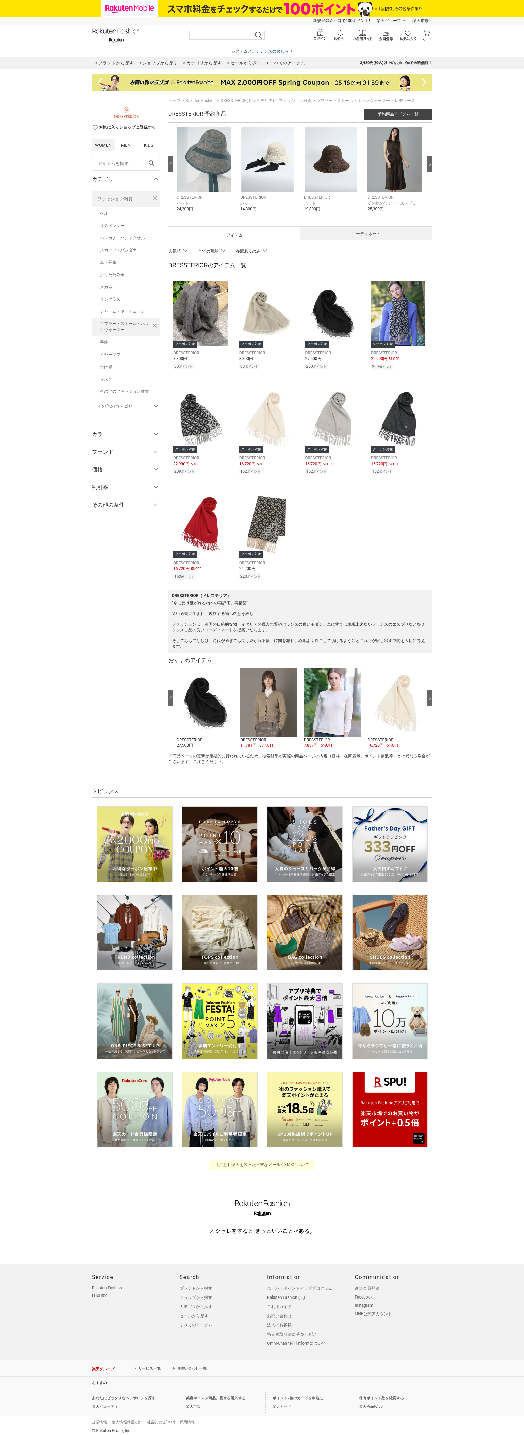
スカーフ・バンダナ (118, 250)
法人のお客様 (279, 1322)
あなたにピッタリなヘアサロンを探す (123, 1395)
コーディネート (366, 233)
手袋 (104, 342)
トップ (174, 100)
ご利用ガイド (279, 1303)
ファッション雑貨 (115, 198)
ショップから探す (196, 1294)
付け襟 (106, 367)
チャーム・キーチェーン (122, 311)
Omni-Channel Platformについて (296, 1340)
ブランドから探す (196, 1285)
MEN (126, 145)
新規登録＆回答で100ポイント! (341, 20)
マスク (106, 379)
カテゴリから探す (196, 1303)
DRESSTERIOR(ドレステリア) (247, 100)
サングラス (110, 299)
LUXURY (99, 1293)
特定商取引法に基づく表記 (291, 1331)
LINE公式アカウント (373, 1310)
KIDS (148, 145)
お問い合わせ (279, 1312)
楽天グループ (389, 20)
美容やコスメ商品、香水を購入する (216, 1395)
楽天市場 (420, 20)
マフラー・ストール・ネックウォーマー (124, 326)
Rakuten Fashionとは (286, 1294)
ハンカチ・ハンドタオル (122, 238)
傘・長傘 (108, 262)
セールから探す (194, 1312)
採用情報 (187, 1419)
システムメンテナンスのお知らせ (262, 51)
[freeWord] (126, 164)
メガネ (106, 287)
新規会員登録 (367, 1285)
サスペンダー (112, 225)
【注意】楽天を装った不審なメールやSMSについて (262, 1161)
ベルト (106, 213)
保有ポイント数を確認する (381, 1395)
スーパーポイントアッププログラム (299, 1285)
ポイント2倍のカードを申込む (298, 1395)
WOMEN (103, 145)
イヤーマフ (110, 354)
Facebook (364, 1294)
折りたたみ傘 (112, 274)
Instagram (364, 1302)
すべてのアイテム (196, 1322)
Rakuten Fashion (200, 100)
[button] (205, 174)
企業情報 (99, 1419)
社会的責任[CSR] (161, 1419)
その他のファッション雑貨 (124, 391)
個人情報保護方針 (127, 1419)
